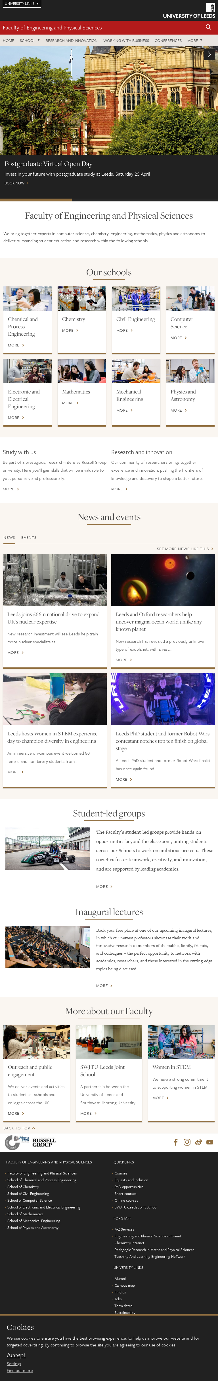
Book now (109, 118)
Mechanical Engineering (129, 395)
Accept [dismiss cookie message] (16, 1355)
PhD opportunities (129, 1187)
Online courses (126, 1200)
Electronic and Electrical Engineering (24, 399)
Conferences (168, 40)
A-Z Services (124, 1229)
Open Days (181, 200)
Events (29, 537)
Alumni (120, 1279)
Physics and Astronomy (183, 395)
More (192, 40)
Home (8, 40)
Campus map (125, 1285)
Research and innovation (141, 452)
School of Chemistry (23, 1187)
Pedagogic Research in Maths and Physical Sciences (154, 1250)
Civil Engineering (135, 319)
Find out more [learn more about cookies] (20, 1370)
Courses (121, 1173)
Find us (120, 1292)
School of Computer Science (29, 1200)
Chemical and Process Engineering (23, 326)
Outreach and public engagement (30, 1070)
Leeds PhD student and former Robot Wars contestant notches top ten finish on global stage (162, 741)
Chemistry (73, 319)
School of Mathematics (25, 1214)
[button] (208, 27)
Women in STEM (171, 1067)
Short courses (125, 1194)
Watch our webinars (108, 200)
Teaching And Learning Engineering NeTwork (149, 1256)
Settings (14, 1363)
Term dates (123, 1306)
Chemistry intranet (129, 1243)
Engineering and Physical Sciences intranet (148, 1236)
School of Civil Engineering (28, 1194)
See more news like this (183, 549)
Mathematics (76, 391)
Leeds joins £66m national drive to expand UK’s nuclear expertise (53, 617)
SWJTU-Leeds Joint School (102, 1070)
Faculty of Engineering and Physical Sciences (52, 27)
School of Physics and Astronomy (32, 1228)
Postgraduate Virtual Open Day (36, 200)
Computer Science (182, 322)
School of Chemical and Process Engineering (41, 1180)
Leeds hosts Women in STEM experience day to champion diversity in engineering (52, 737)
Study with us (19, 452)
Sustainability (125, 1313)
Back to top (16, 1128)
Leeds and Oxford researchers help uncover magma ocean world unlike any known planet (159, 621)
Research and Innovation (72, 40)
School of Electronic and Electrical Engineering (43, 1207)
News (9, 537)
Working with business (126, 40)
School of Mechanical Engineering (33, 1221)
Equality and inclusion (131, 1180)
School (27, 40)
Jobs (117, 1299)
